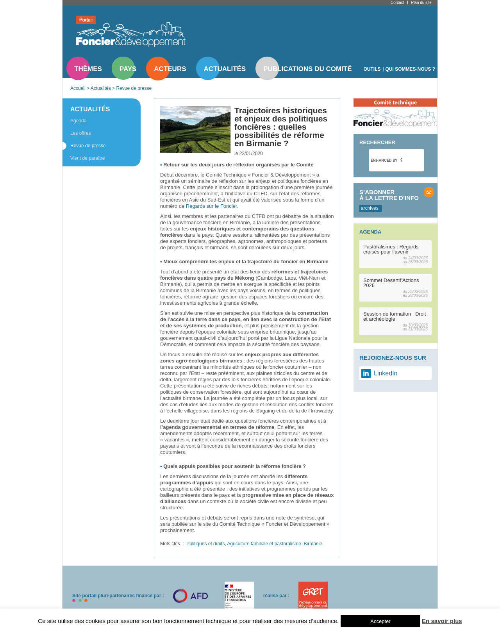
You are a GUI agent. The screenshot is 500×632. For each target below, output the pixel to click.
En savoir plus (442, 621)
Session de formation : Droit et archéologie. (394, 316)
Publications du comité (307, 69)
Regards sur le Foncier (211, 206)
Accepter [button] (380, 621)
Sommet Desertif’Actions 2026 (391, 282)
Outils (372, 69)
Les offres (80, 133)
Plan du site (421, 2)
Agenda (78, 120)
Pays (128, 69)
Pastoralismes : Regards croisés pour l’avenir (391, 249)
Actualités (225, 69)
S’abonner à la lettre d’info (389, 195)
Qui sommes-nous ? (410, 69)
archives (370, 208)
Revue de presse (134, 88)
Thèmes (88, 69)
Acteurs (170, 69)
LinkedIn (386, 373)
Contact (397, 2)
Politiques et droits (205, 543)
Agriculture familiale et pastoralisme (264, 543)
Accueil (78, 88)
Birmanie (313, 543)
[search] (386, 160)
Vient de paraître (87, 158)
